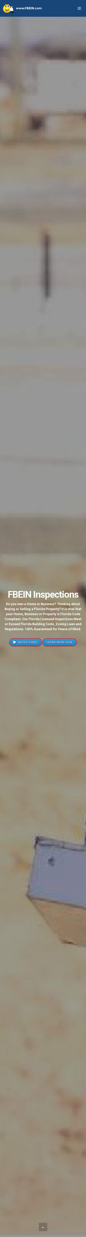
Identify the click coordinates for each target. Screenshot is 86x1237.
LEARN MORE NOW (60, 642)
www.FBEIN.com (29, 8)
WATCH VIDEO (25, 642)
